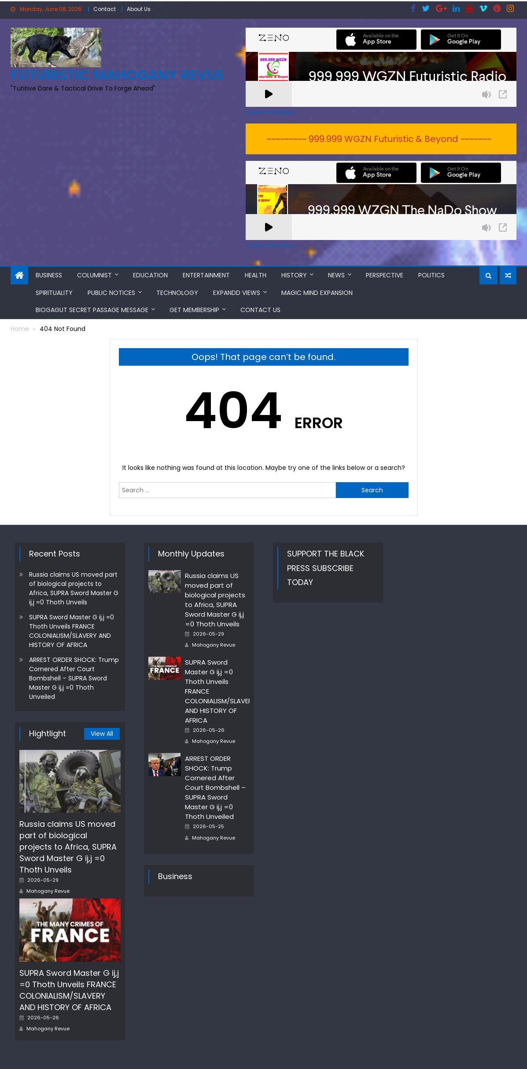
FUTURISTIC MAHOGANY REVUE (117, 75)
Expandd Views (236, 292)
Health (255, 275)
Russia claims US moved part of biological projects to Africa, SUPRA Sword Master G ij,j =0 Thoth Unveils (73, 588)
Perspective (384, 275)
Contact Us (260, 309)
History (294, 275)
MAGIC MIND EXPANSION (317, 292)
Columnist (94, 275)
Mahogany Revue (48, 890)
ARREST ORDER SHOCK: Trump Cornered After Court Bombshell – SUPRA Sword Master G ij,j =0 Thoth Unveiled (74, 678)
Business (49, 275)
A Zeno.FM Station (270, 112)
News (336, 275)
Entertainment (206, 275)
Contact (104, 9)
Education (150, 275)
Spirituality (54, 292)
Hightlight (47, 733)
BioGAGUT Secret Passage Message (92, 309)
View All (102, 733)
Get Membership (194, 309)
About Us (139, 9)
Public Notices (111, 292)
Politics (431, 275)
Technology (177, 292)
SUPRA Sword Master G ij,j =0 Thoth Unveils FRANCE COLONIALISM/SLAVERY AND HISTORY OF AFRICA (71, 631)
